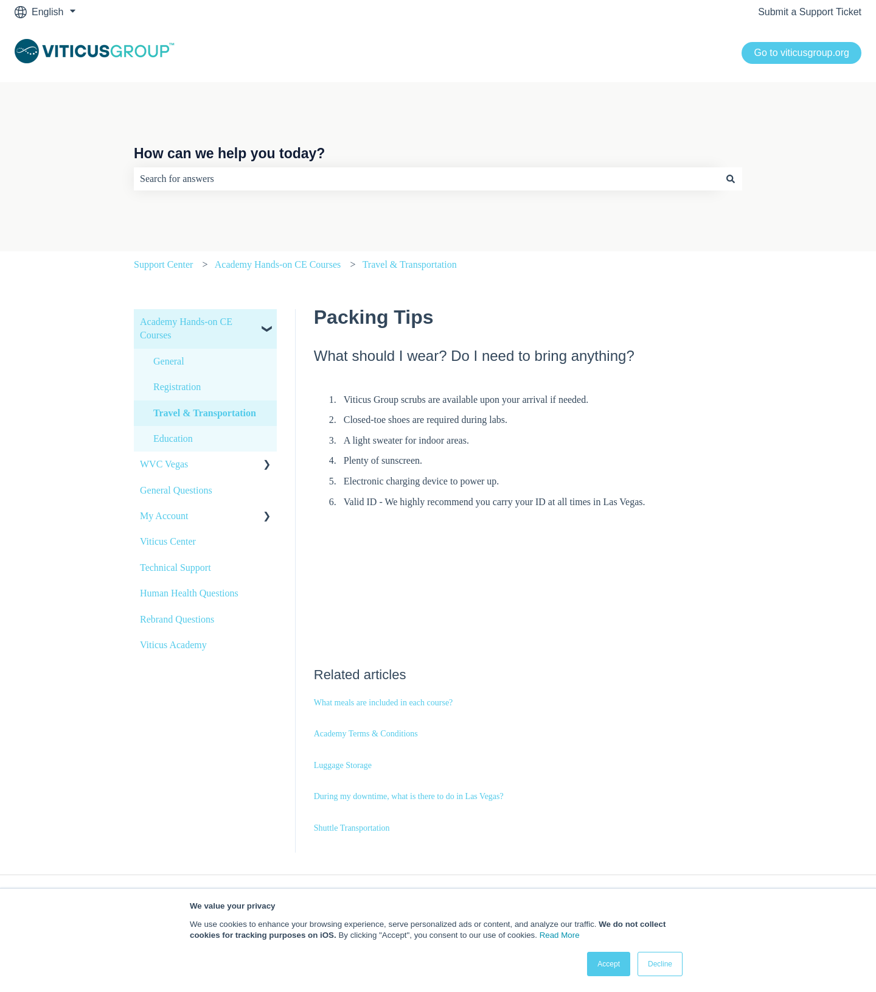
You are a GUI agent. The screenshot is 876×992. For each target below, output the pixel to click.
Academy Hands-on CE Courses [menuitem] (186, 328)
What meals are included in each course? (383, 702)
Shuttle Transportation (352, 828)
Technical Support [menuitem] (175, 567)
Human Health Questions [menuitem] (189, 593)
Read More (560, 935)
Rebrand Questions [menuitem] (177, 619)
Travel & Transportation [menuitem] (204, 413)
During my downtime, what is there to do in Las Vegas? (409, 796)
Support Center (163, 264)
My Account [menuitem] (164, 516)
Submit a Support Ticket (809, 12)
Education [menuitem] (173, 438)
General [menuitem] (168, 361)
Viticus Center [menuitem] (168, 541)
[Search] (730, 178)
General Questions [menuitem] (176, 490)
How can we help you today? (229, 153)
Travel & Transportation (410, 264)
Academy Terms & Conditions (366, 733)
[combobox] (426, 178)
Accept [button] (608, 964)
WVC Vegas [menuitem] (164, 464)
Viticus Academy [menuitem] (173, 645)
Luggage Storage (343, 765)
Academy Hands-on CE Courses (278, 264)
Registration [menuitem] (177, 387)
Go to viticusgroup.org (801, 52)
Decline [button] (660, 964)
